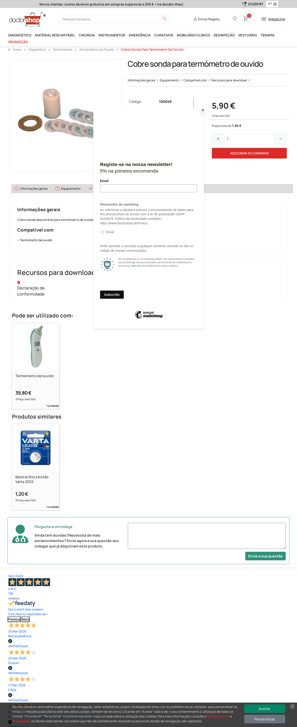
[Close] (202, 110)
